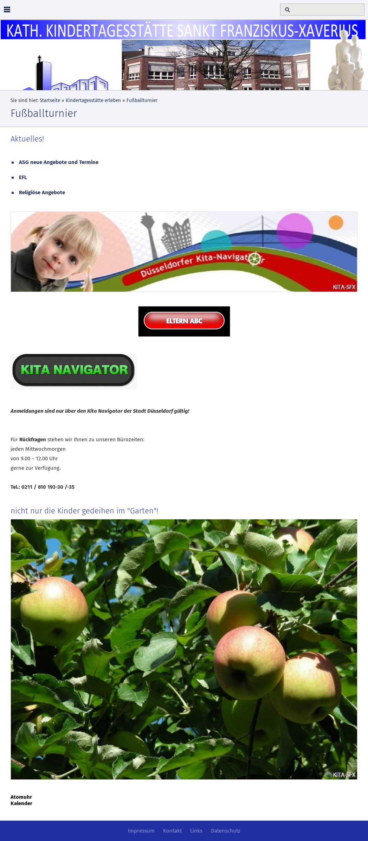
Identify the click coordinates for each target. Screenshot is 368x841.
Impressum (141, 831)
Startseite (50, 100)
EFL (23, 177)
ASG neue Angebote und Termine (58, 162)
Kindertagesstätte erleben (93, 100)
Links (196, 831)
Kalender (21, 803)
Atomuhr (21, 797)
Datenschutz (225, 831)
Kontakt (172, 831)
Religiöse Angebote (42, 192)
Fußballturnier (142, 100)
